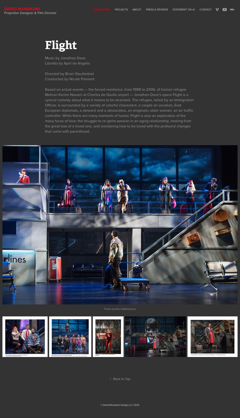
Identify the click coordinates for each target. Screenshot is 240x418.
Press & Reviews (157, 9)
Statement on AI (183, 9)
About (136, 9)
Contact (206, 9)
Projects (121, 9)
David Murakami (22, 9)
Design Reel (102, 9)
